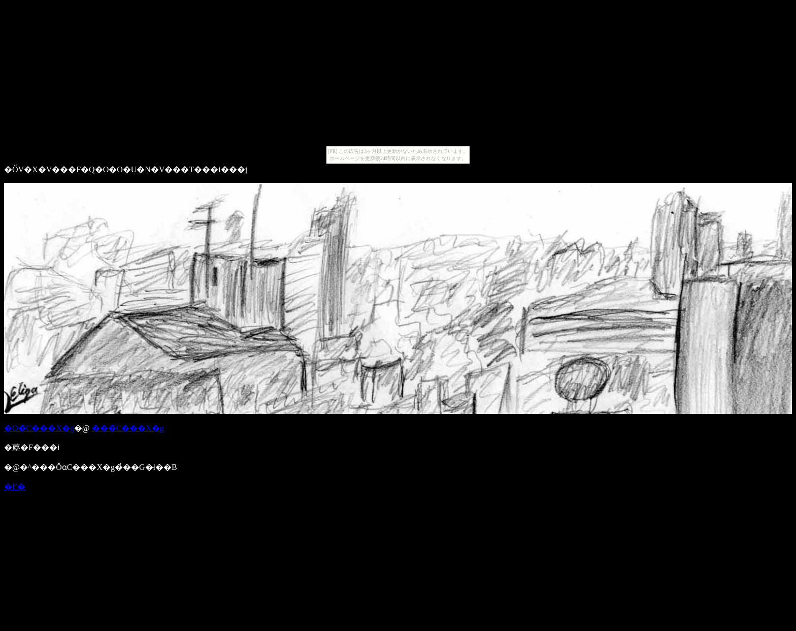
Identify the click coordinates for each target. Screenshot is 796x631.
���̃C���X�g (128, 428)
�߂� (14, 486)
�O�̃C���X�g (39, 428)
